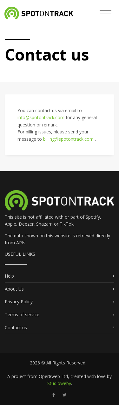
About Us (14, 289)
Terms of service (22, 315)
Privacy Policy (19, 302)
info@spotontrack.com (41, 117)
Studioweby (59, 383)
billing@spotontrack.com (69, 139)
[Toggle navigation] (105, 14)
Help (9, 276)
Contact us (16, 328)
